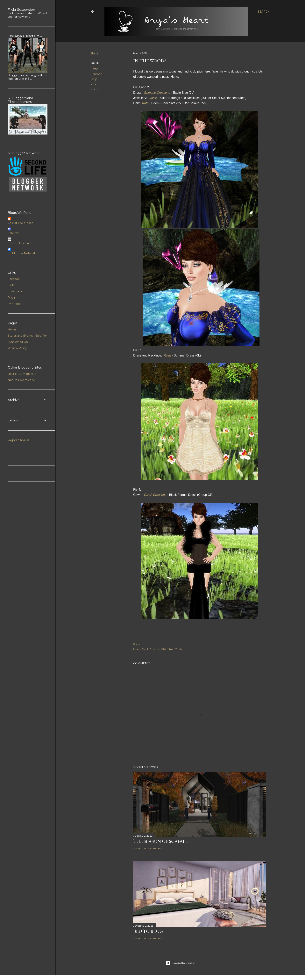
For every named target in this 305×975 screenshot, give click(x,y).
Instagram (15, 291)
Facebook (14, 279)
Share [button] (94, 53)
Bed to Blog (148, 931)
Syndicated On (18, 342)
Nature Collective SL (22, 380)
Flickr (11, 285)
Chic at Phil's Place (20, 223)
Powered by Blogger (180, 963)
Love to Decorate (20, 243)
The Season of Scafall (160, 841)
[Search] (264, 11)
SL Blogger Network (22, 253)
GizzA (94, 69)
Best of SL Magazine (22, 374)
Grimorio (96, 74)
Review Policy (17, 348)
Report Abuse (19, 440)
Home (12, 329)
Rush (93, 84)
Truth (94, 89)
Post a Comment (152, 848)
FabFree (13, 233)
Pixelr (11, 297)
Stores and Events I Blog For (27, 335)
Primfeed (14, 304)
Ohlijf (93, 79)
